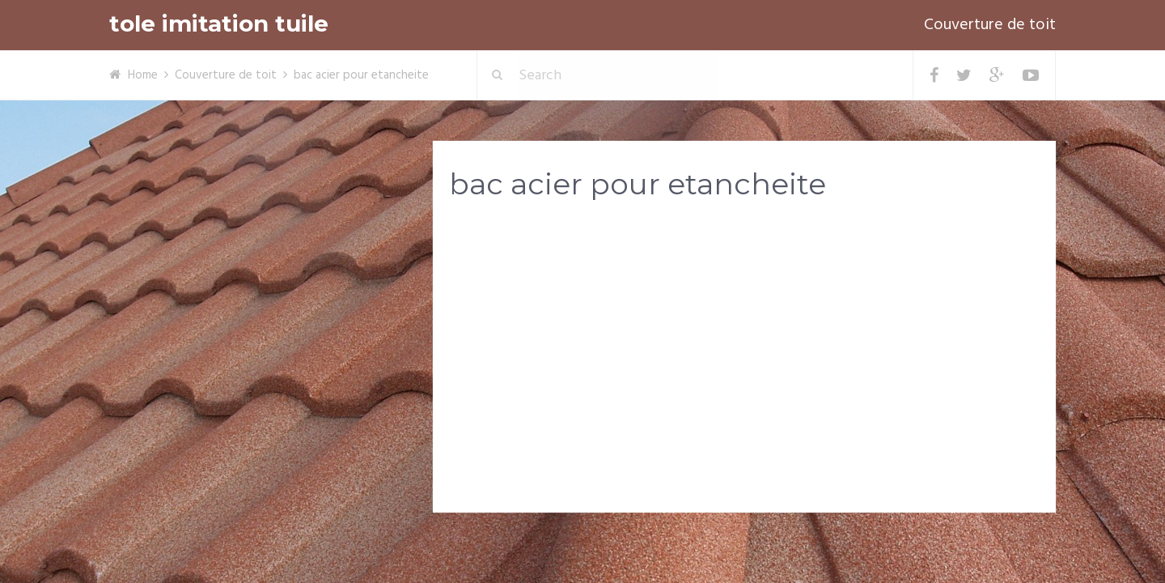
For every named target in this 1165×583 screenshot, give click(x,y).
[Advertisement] (744, 341)
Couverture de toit (990, 25)
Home (143, 75)
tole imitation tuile (218, 24)
